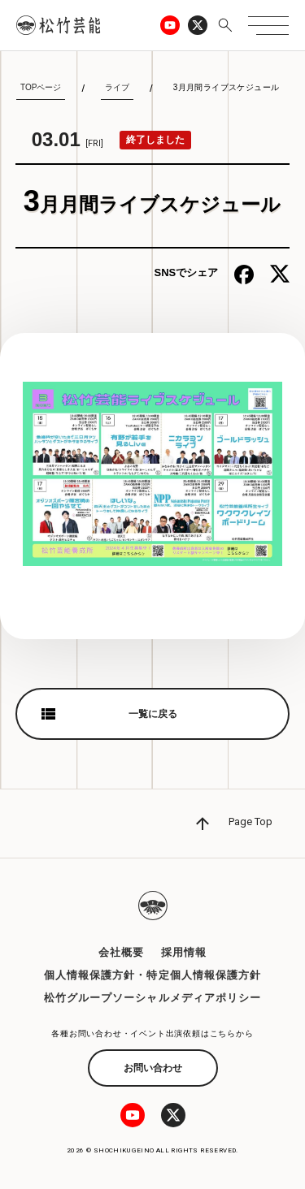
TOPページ (40, 87)
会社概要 (121, 952)
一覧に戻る (153, 714)
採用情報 (184, 952)
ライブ (117, 87)
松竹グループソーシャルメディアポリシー (152, 998)
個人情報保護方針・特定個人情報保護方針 (152, 975)
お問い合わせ (153, 1068)
